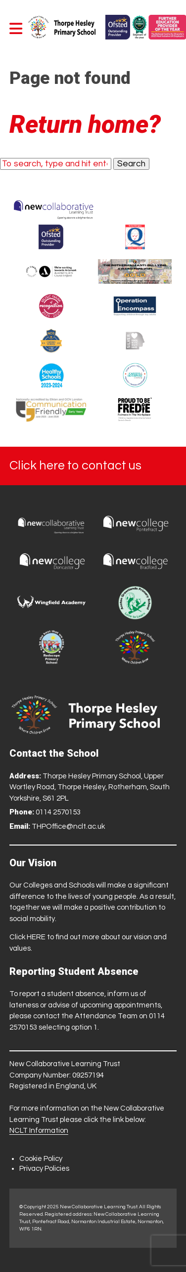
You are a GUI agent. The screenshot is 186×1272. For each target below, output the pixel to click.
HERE (36, 937)
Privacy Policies (44, 1168)
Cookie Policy (40, 1158)
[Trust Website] (53, 207)
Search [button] (131, 163)
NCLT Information (38, 1130)
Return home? (85, 124)
